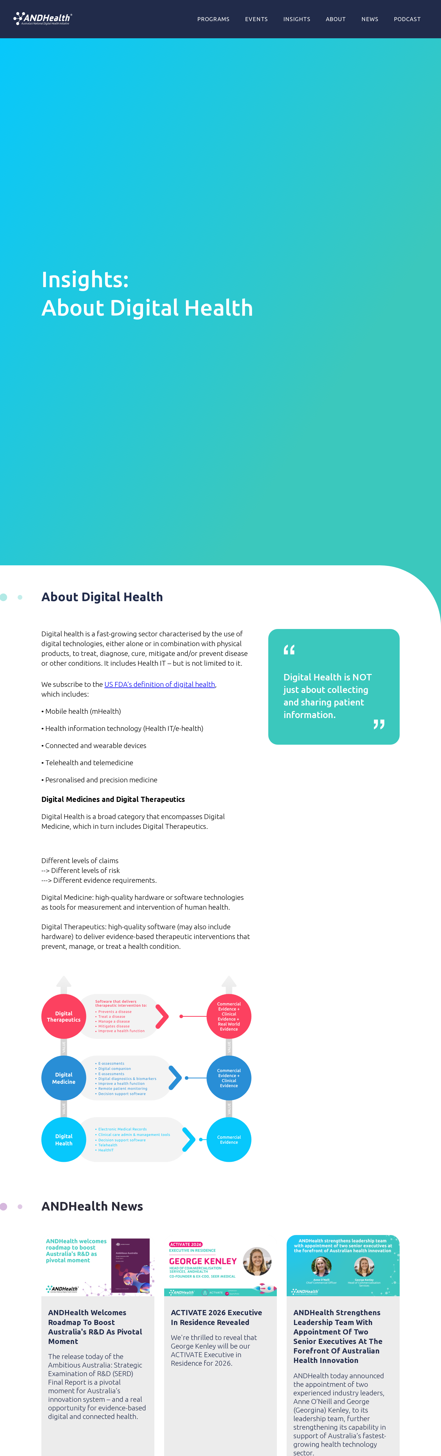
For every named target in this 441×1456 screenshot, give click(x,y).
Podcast (407, 19)
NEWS (370, 19)
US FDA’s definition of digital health (159, 684)
